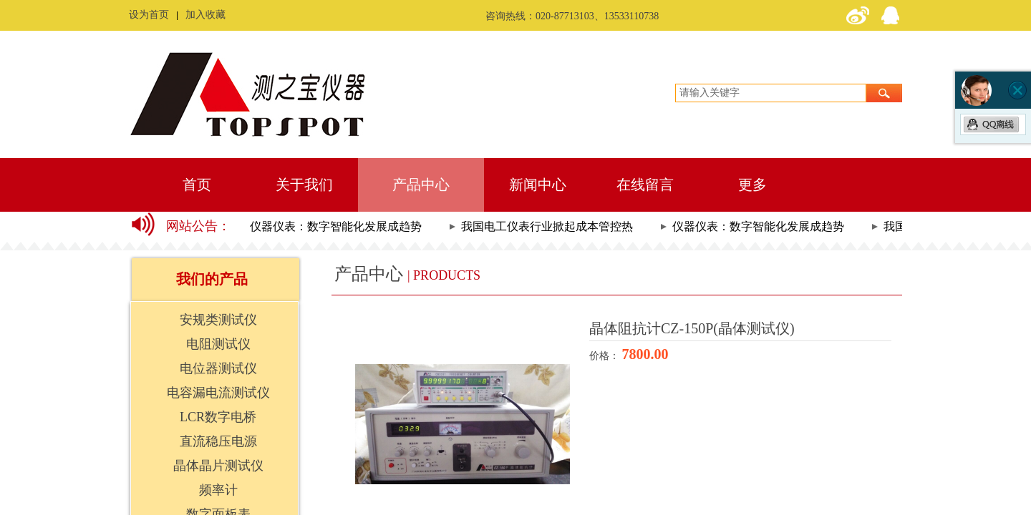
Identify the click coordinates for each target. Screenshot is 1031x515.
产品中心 (421, 184)
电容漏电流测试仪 (218, 393)
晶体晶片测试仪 (218, 465)
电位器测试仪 (218, 368)
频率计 (218, 490)
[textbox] (770, 93)
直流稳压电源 (218, 441)
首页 (197, 184)
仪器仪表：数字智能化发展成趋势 (339, 226)
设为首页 (149, 14)
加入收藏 (205, 14)
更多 (752, 184)
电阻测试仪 (218, 344)
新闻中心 (537, 184)
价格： (605, 355)
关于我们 (304, 184)
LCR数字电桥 (218, 417)
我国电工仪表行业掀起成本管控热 (550, 226)
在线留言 (645, 184)
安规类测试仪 (218, 320)
